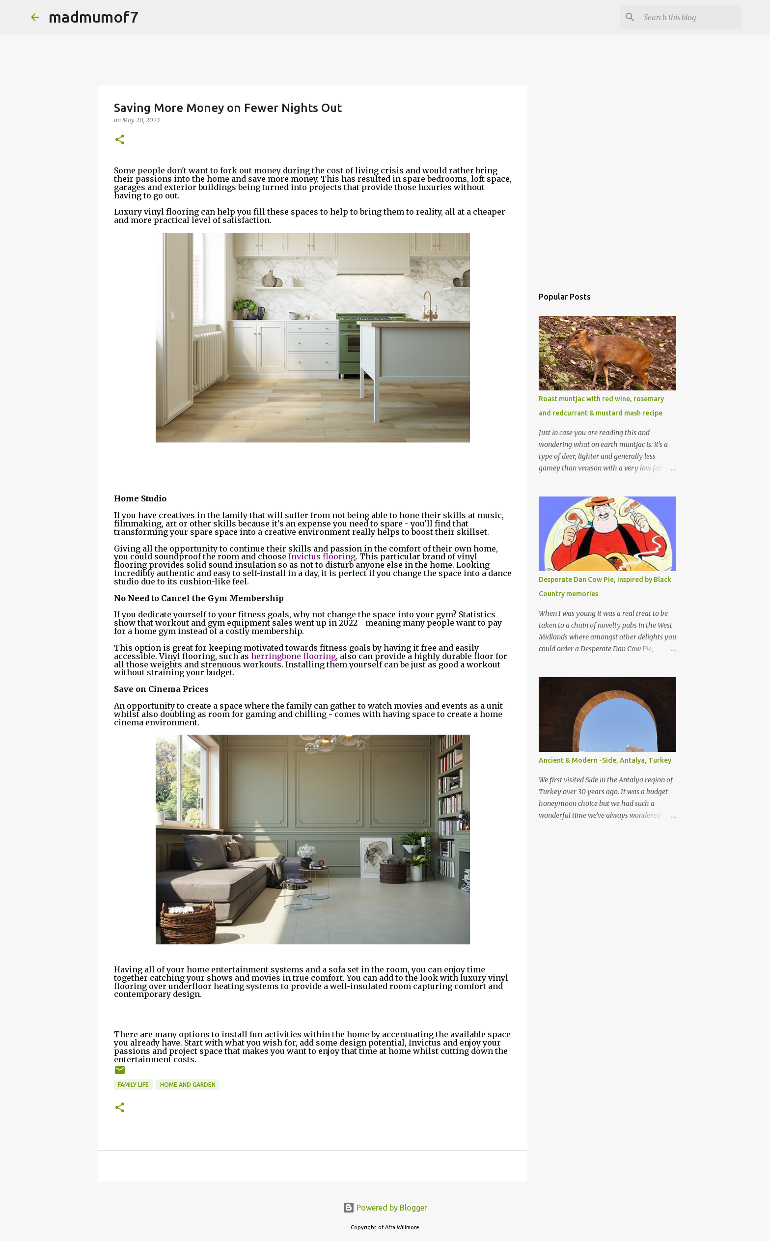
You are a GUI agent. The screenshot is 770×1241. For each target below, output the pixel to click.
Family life (133, 1084)
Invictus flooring (322, 556)
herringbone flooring (293, 656)
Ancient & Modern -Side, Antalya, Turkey (605, 760)
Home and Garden (188, 1084)
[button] (120, 140)
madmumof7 (93, 17)
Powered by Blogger (385, 1207)
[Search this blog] (689, 17)
